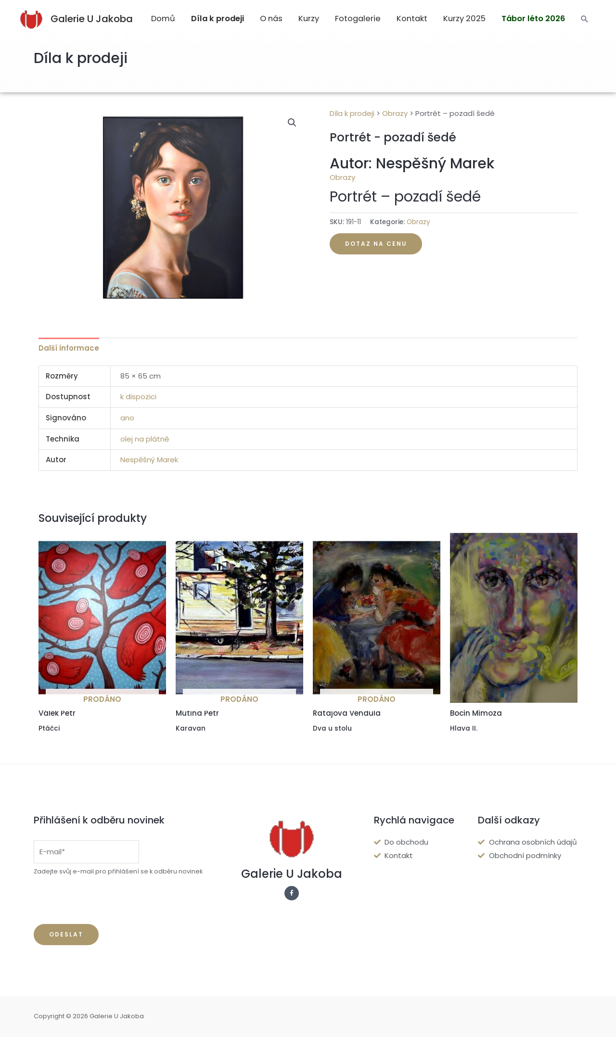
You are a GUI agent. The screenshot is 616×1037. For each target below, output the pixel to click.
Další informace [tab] (68, 348)
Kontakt (412, 18)
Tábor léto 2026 (533, 18)
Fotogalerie (358, 18)
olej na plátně (144, 439)
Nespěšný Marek (149, 460)
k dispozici (138, 397)
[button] (292, 122)
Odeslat (66, 934)
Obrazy (395, 113)
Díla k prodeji (217, 18)
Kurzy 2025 (464, 18)
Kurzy (308, 18)
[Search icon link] (585, 19)
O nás (271, 18)
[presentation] (107, 900)
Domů (163, 18)
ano (127, 418)
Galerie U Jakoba (92, 18)
